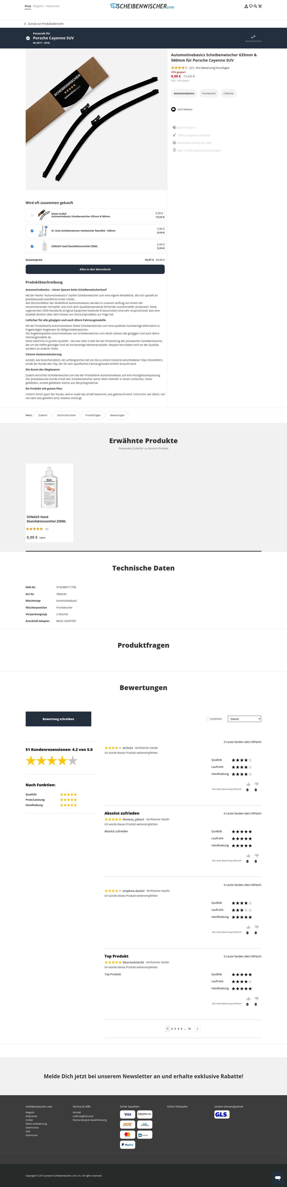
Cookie (29, 1120)
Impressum (32, 1135)
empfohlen (216, 718)
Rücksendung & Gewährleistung (90, 1120)
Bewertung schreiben (58, 719)
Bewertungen (117, 415)
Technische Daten (66, 415)
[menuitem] (38, 15)
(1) (47, 529)
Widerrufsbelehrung (36, 1123)
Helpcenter (54, 6)
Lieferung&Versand (83, 1116)
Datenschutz (32, 1127)
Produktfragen (93, 415)
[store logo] (143, 6)
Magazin (39, 6)
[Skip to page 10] (185, 1029)
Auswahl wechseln (253, 41)
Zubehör (43, 415)
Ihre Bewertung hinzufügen (213, 68)
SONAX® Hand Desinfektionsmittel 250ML (46, 519)
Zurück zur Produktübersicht (46, 23)
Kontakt (77, 1112)
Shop (29, 6)
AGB (28, 1131)
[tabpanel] (49, 503)
